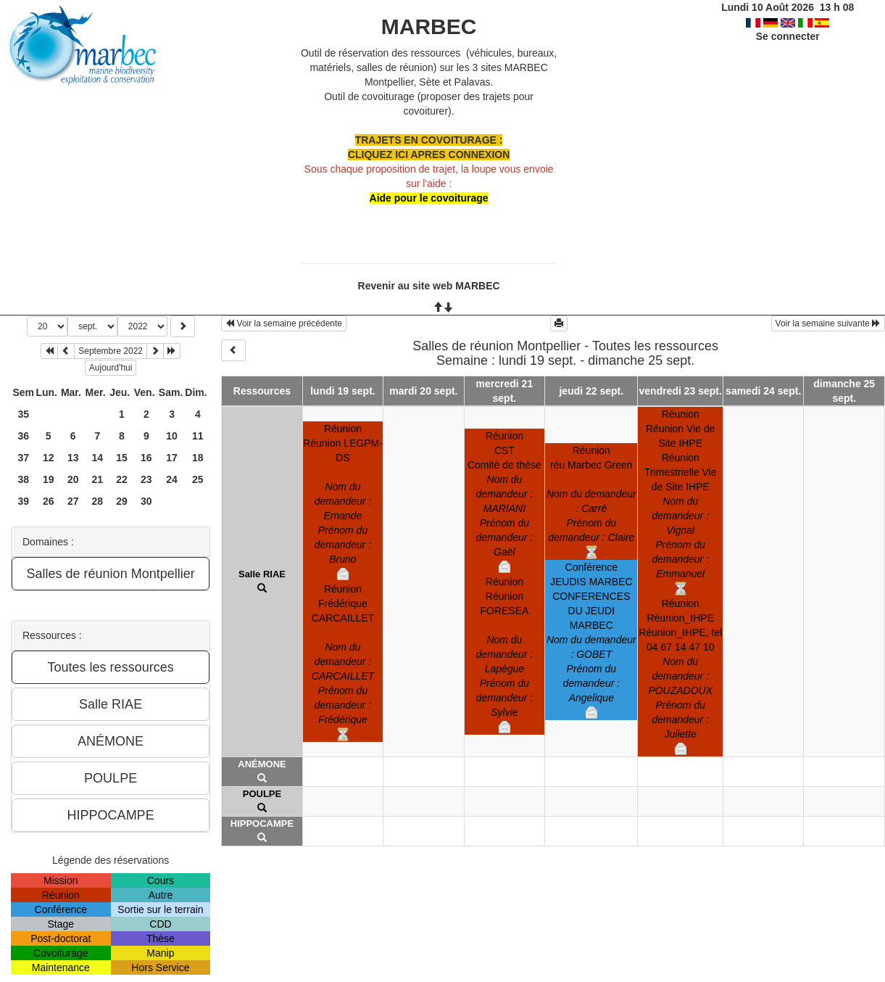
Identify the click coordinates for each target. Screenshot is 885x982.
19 (48, 479)
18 (198, 457)
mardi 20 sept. (423, 391)
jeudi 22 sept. (591, 391)
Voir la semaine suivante (828, 323)
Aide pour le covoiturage (429, 198)
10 (172, 436)
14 (98, 457)
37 (23, 457)
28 (98, 501)
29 (122, 501)
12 (48, 457)
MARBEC (429, 26)
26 (48, 501)
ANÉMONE (262, 764)
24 (172, 479)
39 (23, 501)
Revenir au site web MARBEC (429, 286)
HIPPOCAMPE (262, 823)
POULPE (262, 793)
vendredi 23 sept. (680, 391)
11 (198, 436)
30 (146, 501)
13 (73, 457)
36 (23, 436)
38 (23, 479)
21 (98, 479)
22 (122, 479)
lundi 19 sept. (342, 391)
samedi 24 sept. (763, 391)
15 (122, 457)
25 (198, 479)
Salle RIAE (262, 574)
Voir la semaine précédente (283, 323)
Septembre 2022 (110, 351)
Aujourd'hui (111, 368)
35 (23, 414)
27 (73, 501)
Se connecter (788, 36)
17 (172, 457)
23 (146, 479)
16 (146, 457)
